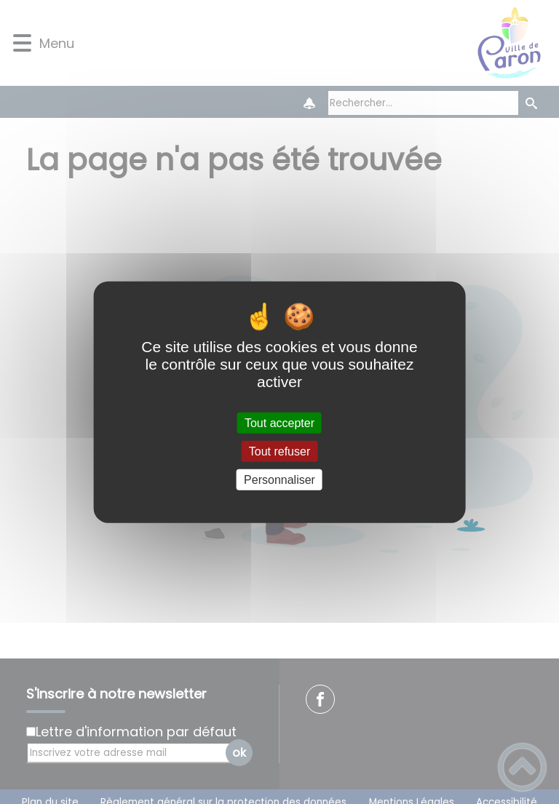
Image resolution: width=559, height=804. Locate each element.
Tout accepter (279, 422)
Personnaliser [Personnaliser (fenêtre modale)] (279, 480)
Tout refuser (279, 451)
